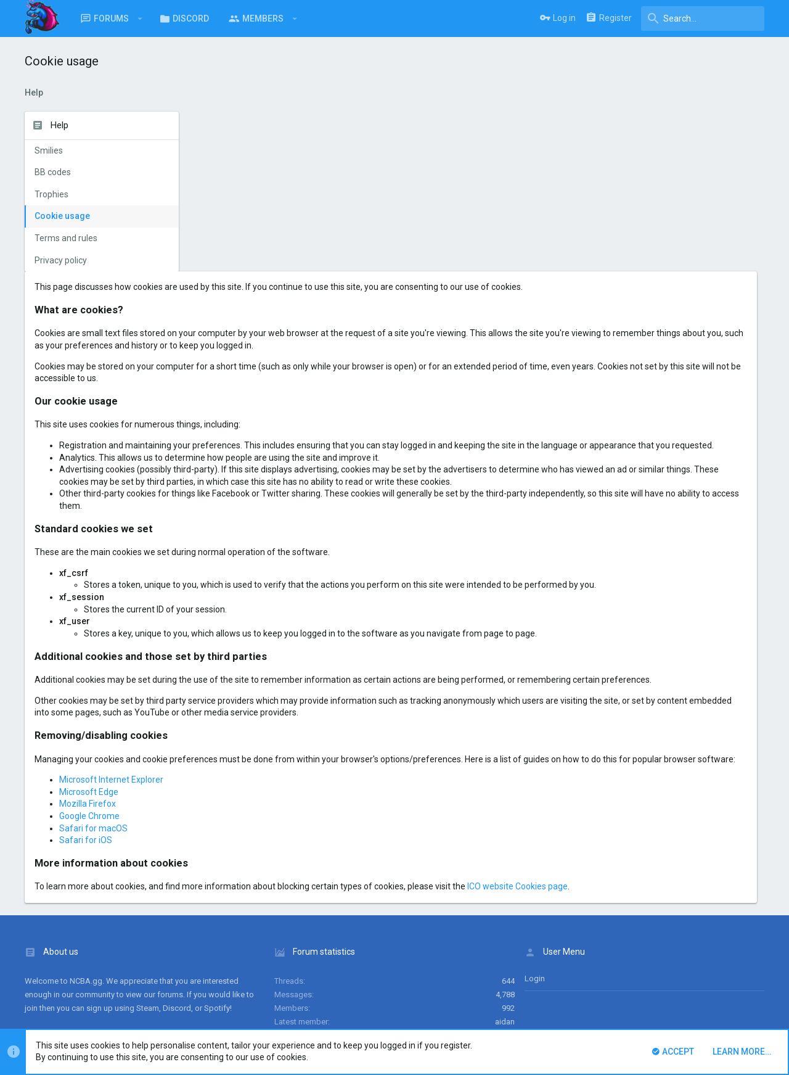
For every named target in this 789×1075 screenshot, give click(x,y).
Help (692, 982)
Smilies (49, 150)
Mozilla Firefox (254, 704)
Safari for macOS (260, 728)
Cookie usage (62, 216)
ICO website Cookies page (684, 787)
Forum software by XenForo (124, 1015)
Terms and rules (66, 238)
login (535, 878)
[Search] (702, 18)
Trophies (51, 194)
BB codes (53, 172)
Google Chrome (256, 716)
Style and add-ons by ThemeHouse (291, 1015)
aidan (505, 921)
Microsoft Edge (255, 692)
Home (719, 982)
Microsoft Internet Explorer (278, 680)
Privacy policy (61, 260)
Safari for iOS (252, 741)
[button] (140, 18)
